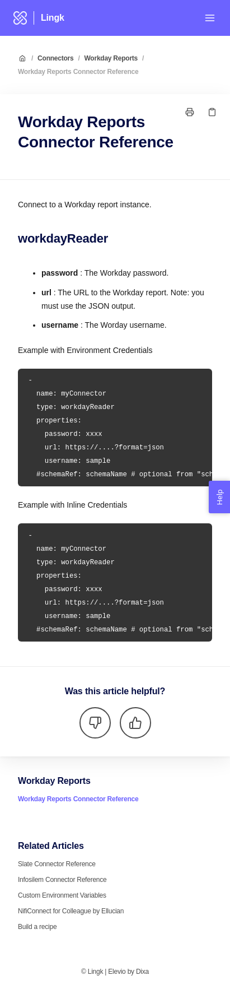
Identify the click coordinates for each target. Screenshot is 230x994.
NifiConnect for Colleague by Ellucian (71, 911)
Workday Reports (111, 58)
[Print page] (190, 112)
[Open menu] (210, 18)
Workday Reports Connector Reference (78, 72)
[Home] (20, 18)
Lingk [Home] (52, 17)
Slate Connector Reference (57, 864)
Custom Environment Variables (62, 895)
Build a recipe (37, 927)
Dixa (142, 972)
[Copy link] (212, 112)
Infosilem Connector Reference (62, 880)
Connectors (55, 58)
